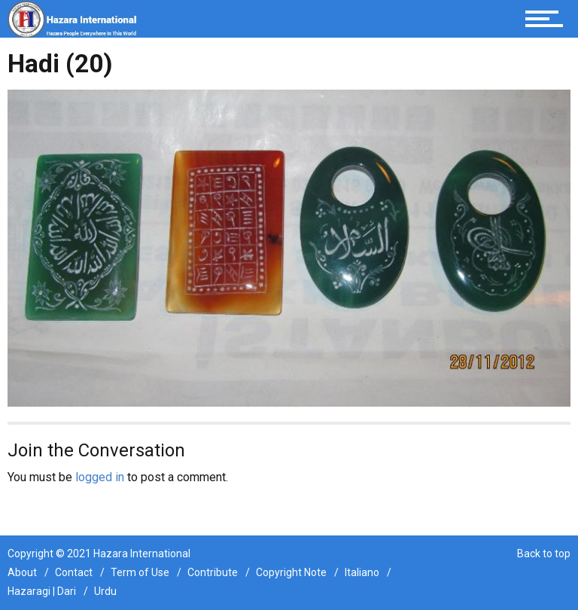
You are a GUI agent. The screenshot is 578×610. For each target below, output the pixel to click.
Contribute (212, 572)
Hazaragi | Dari (42, 591)
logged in (99, 477)
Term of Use (140, 572)
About (22, 572)
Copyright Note (291, 572)
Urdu (105, 591)
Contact (74, 572)
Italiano (362, 572)
